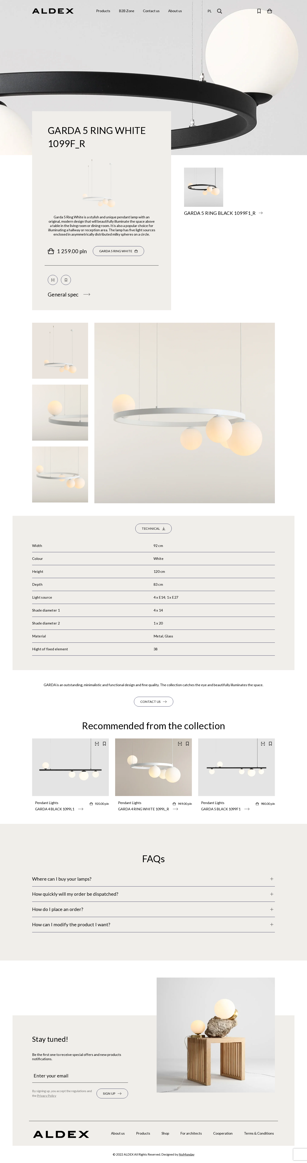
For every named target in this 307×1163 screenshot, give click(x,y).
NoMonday (186, 1154)
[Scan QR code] (53, 280)
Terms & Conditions (259, 1133)
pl (210, 11)
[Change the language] (210, 11)
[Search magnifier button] (220, 11)
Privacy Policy (46, 1095)
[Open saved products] (259, 10)
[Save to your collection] (66, 280)
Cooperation (223, 1133)
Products (143, 1133)
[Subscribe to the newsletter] (112, 1093)
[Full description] (153, 878)
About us (118, 1133)
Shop (165, 1133)
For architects (191, 1133)
